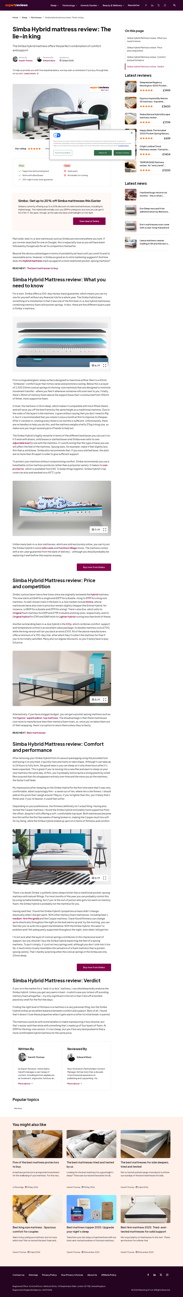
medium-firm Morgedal (26, 918)
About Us (92, 1274)
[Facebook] (146, 5)
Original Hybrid (21, 616)
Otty (69, 623)
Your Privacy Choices (72, 1274)
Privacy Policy (49, 1274)
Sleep (54, 5)
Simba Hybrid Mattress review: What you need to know (147, 40)
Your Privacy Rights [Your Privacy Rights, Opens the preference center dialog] (63, 153)
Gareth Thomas (26, 61)
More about (24, 1083)
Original (17, 612)
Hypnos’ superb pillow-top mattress (37, 717)
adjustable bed (21, 442)
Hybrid (94, 594)
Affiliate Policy (108, 1274)
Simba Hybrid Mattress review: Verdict (145, 66)
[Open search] (174, 5)
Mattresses (36, 17)
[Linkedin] (152, 5)
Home (15, 17)
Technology (68, 5)
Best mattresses (36, 732)
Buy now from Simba (94, 567)
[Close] (132, 133)
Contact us (18, 1274)
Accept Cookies (122, 153)
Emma (89, 601)
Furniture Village (68, 547)
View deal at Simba (89, 221)
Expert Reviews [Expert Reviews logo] (14, 5)
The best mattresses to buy (42, 268)
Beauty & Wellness (112, 5)
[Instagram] (165, 5)
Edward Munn (49, 61)
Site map (33, 1274)
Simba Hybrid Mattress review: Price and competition (144, 49)
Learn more (30, 73)
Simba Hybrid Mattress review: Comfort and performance (146, 59)
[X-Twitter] (158, 5)
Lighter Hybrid (67, 616)
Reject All (103, 153)
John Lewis (47, 547)
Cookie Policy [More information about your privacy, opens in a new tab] (123, 146)
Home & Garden (89, 5)
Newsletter (134, 5)
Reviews (18, 1108)
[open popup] (104, 365)
